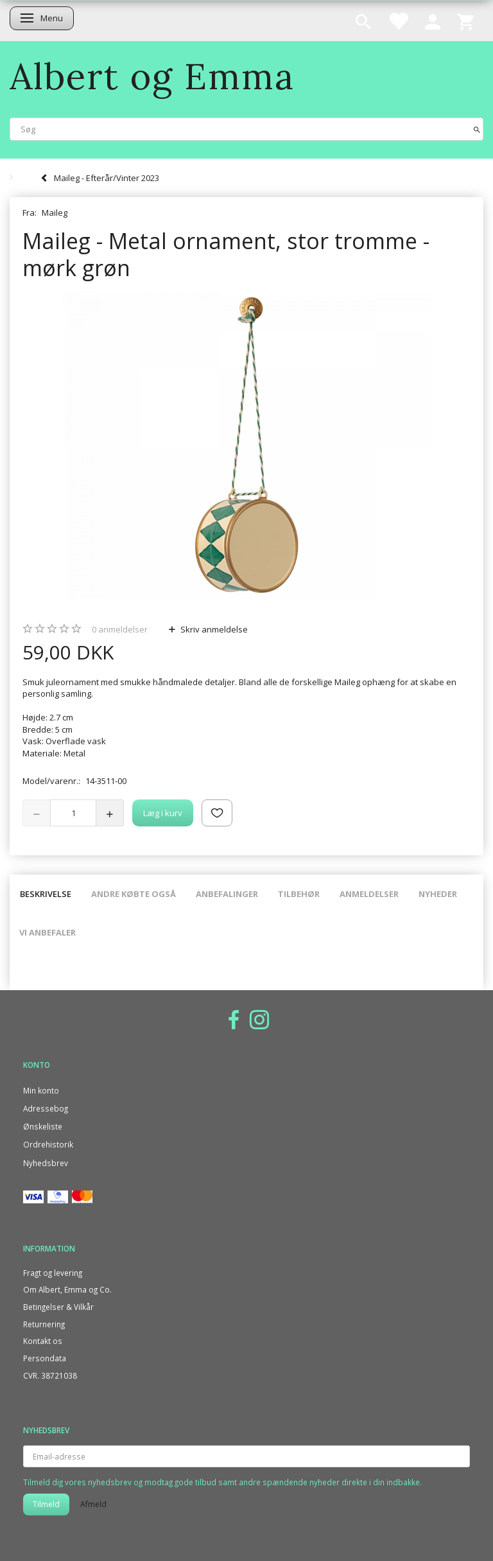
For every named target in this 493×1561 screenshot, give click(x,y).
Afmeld (93, 1504)
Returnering (44, 1324)
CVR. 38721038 (50, 1375)
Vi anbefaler (47, 932)
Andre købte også (133, 894)
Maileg (54, 212)
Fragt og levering (52, 1273)
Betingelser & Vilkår (58, 1307)
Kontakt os (42, 1341)
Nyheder (438, 894)
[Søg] (477, 129)
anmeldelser (120, 629)
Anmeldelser (369, 894)
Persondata (44, 1358)
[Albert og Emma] (152, 76)
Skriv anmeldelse (213, 629)
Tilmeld (46, 1504)
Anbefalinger (227, 894)
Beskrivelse (45, 894)
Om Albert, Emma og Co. (67, 1289)
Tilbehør (299, 894)
